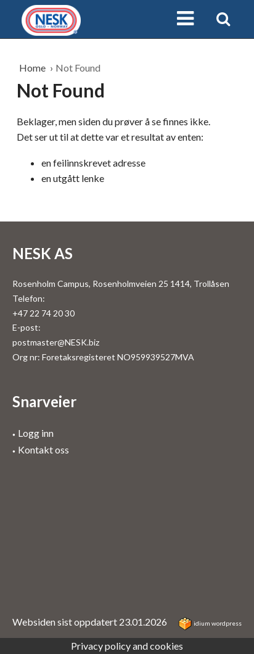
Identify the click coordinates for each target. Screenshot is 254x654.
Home (33, 67)
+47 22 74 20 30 (43, 313)
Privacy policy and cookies (127, 646)
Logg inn (36, 433)
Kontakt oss (43, 449)
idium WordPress (210, 623)
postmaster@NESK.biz (55, 342)
